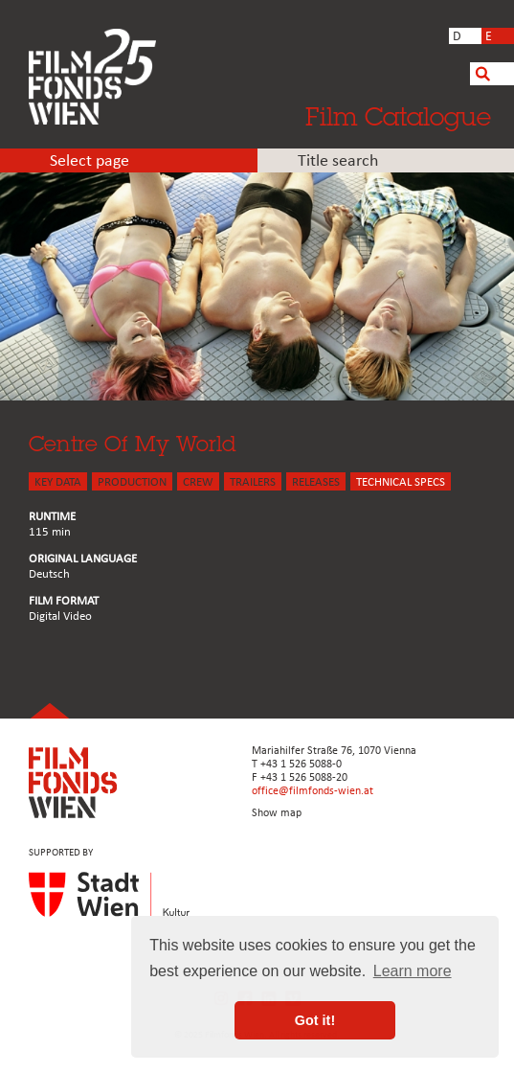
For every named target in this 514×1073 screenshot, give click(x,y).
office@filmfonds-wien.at (312, 791)
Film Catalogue (398, 116)
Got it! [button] (315, 1020)
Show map (277, 813)
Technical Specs (400, 482)
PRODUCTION (132, 482)
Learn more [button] (412, 971)
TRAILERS (253, 482)
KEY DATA (57, 482)
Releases (316, 482)
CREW (198, 482)
